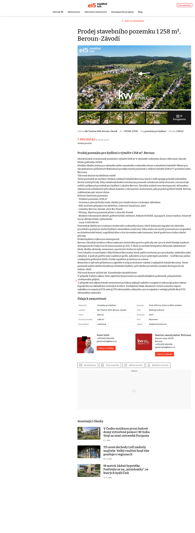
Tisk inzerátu (117, 366)
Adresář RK (58, 12)
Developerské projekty (122, 12)
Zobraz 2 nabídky (110, 346)
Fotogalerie (179, 115)
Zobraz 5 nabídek (166, 355)
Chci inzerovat (184, 5)
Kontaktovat (94, 366)
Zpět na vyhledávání (136, 22)
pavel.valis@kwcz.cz (110, 339)
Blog (140, 12)
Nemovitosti (74, 12)
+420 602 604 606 (109, 336)
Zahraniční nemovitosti (95, 12)
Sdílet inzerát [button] (140, 366)
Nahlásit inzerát (165, 366)
